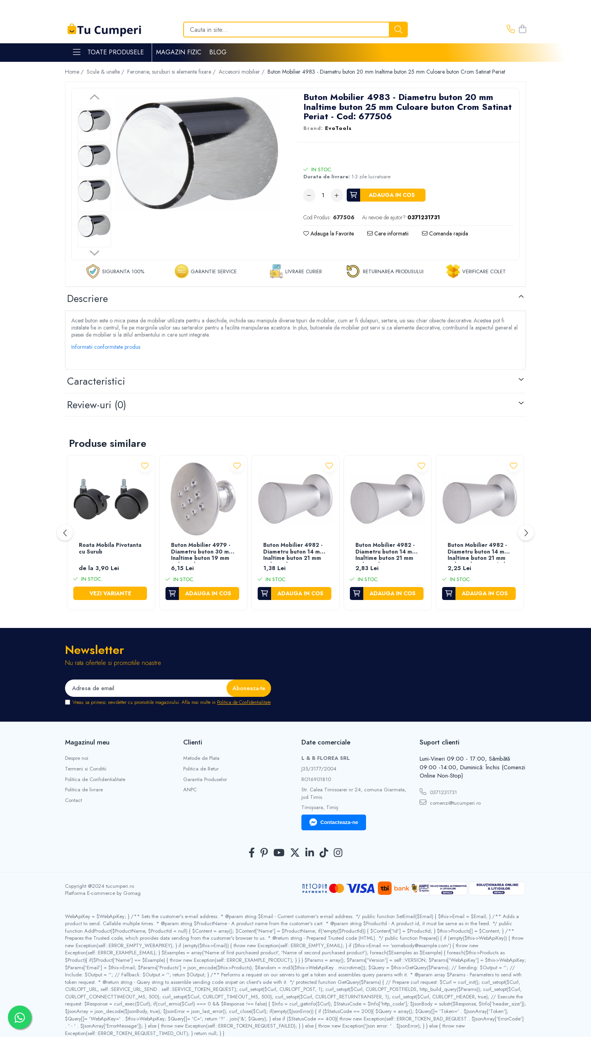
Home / (75, 72)
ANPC (190, 789)
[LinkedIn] (309, 853)
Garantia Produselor (205, 779)
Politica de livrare (84, 789)
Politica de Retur (201, 768)
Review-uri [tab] (96, 404)
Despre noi (76, 758)
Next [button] (94, 252)
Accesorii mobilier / (242, 72)
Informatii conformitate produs (105, 346)
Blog (218, 52)
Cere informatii (388, 233)
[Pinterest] (264, 853)
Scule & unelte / (106, 72)
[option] (94, 125)
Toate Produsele (108, 52)
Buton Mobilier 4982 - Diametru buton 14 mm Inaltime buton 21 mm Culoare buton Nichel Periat (478, 552)
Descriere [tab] (87, 298)
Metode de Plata (201, 758)
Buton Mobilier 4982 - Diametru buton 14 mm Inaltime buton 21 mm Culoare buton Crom (386, 552)
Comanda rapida (445, 233)
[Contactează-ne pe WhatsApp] (20, 1017)
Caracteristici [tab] (96, 381)
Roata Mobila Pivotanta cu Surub (110, 549)
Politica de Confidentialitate (244, 702)
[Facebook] (252, 853)
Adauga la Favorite (328, 233)
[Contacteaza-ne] (511, 29)
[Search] (295, 29)
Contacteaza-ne (333, 822)
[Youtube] (278, 853)
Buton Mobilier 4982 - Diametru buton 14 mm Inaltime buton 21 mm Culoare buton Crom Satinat (294, 552)
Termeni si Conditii (85, 768)
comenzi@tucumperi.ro (450, 803)
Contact (73, 800)
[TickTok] (324, 853)
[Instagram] (338, 853)
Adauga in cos (392, 195)
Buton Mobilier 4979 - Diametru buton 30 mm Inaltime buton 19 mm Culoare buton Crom (202, 552)
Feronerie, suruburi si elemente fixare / (172, 72)
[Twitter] (295, 853)
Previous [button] (94, 98)
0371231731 (438, 792)
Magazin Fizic (178, 52)
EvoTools (338, 128)
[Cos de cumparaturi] (522, 29)
